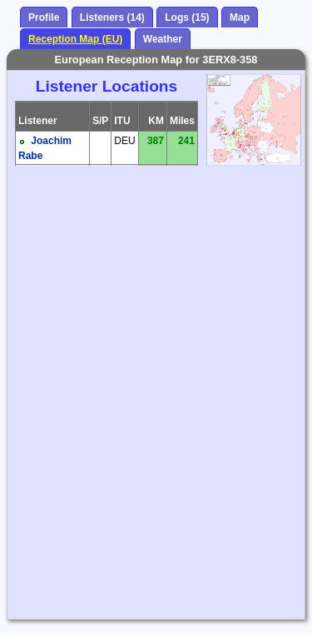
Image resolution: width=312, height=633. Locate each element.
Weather (162, 39)
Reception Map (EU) (75, 39)
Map (240, 17)
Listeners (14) (112, 17)
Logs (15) (187, 17)
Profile (43, 17)
